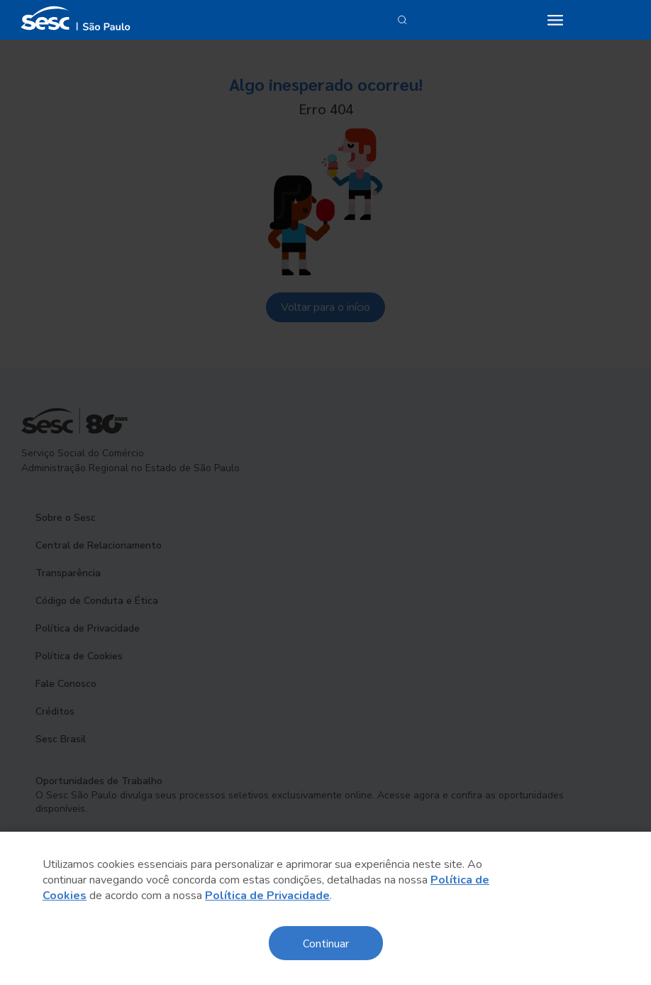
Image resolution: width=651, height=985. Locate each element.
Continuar (326, 942)
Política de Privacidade (267, 895)
